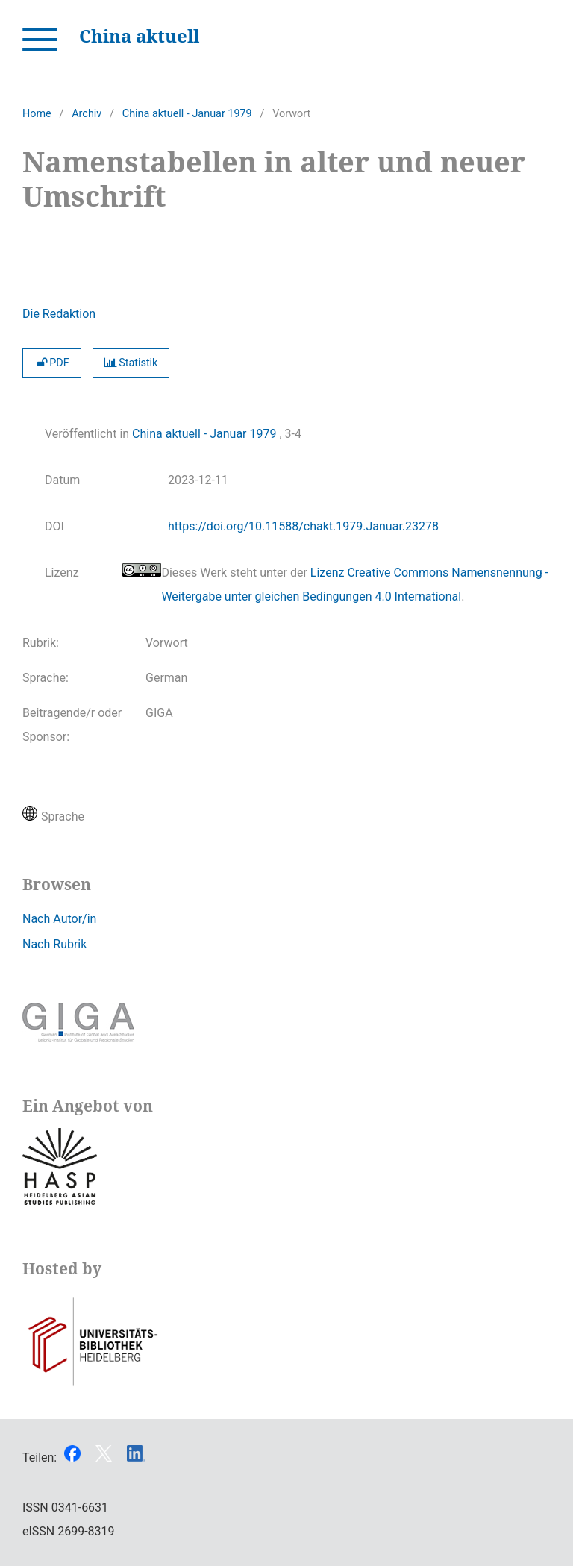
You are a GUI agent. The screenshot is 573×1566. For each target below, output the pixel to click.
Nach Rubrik (54, 944)
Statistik (131, 363)
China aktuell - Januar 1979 (187, 113)
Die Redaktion (59, 314)
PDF (51, 363)
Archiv (86, 113)
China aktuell (139, 35)
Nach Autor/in (59, 919)
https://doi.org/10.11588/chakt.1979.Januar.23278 (303, 526)
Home (36, 113)
